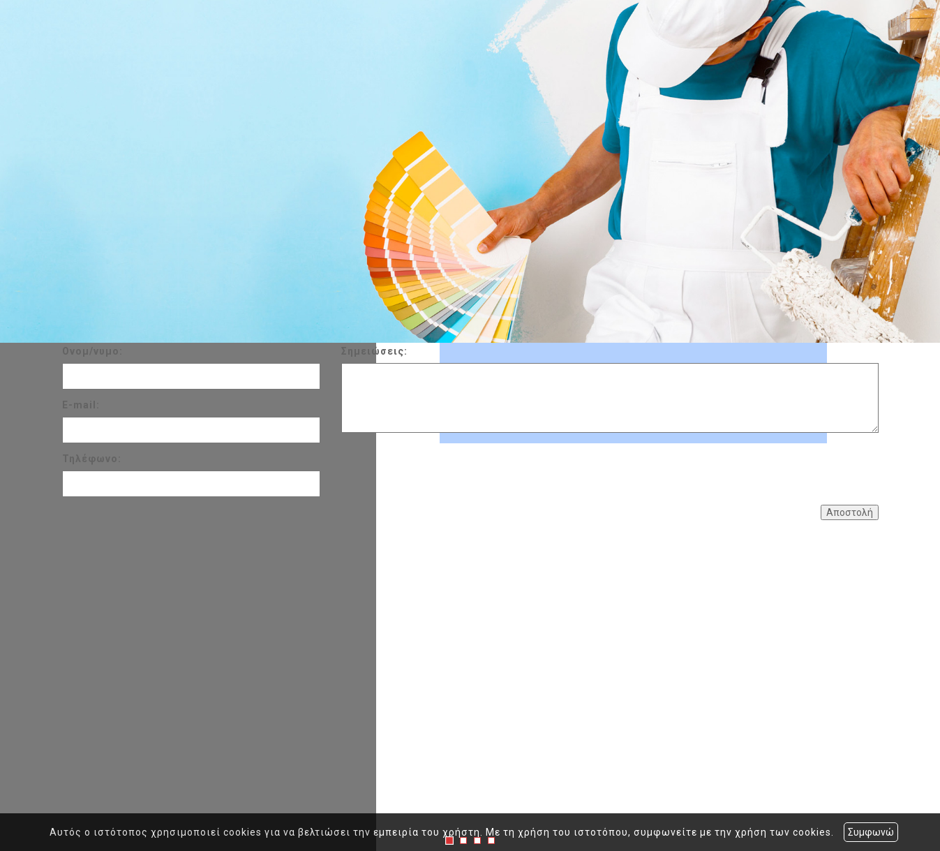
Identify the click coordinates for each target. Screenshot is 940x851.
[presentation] (447, 467)
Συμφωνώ (871, 832)
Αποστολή (849, 512)
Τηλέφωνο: (91, 458)
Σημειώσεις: (374, 351)
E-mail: (81, 404)
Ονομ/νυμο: (92, 351)
